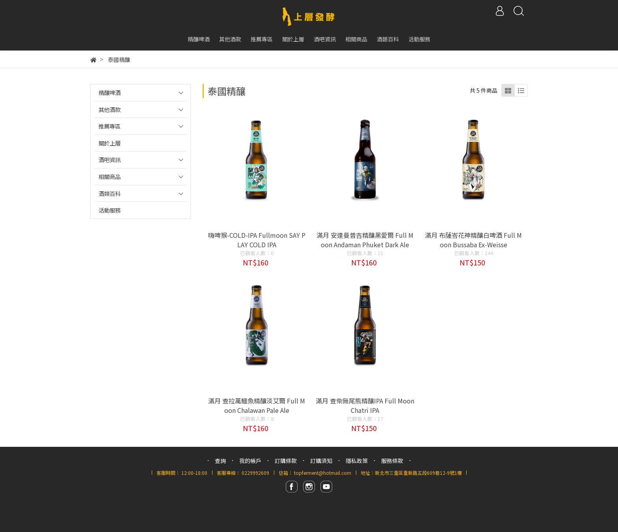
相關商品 (110, 176)
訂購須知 (321, 461)
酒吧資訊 (110, 159)
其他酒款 (110, 109)
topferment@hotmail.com (322, 472)
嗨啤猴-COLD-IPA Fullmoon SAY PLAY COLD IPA (256, 239)
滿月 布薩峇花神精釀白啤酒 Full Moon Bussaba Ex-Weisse (473, 239)
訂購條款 (286, 461)
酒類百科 (110, 193)
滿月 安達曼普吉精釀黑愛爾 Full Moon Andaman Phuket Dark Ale (364, 239)
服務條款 (392, 461)
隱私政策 (357, 461)
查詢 (220, 461)
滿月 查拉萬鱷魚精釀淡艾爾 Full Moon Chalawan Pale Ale (256, 405)
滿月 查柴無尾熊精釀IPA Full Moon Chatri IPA (365, 405)
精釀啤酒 (110, 92)
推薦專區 (110, 126)
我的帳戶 (250, 461)
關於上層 (110, 143)
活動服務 (110, 210)
